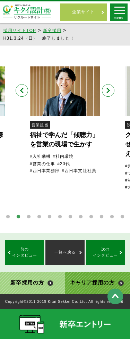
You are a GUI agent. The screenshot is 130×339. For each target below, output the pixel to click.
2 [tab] (18, 216)
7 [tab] (70, 216)
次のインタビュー (105, 252)
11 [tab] (112, 216)
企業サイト (83, 11)
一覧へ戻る (65, 252)
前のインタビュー (24, 252)
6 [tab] (60, 216)
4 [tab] (39, 216)
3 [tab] (28, 216)
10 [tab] (101, 216)
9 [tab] (91, 216)
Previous (22, 90)
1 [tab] (8, 216)
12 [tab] (122, 216)
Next (108, 90)
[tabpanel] (65, 120)
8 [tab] (80, 216)
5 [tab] (49, 216)
